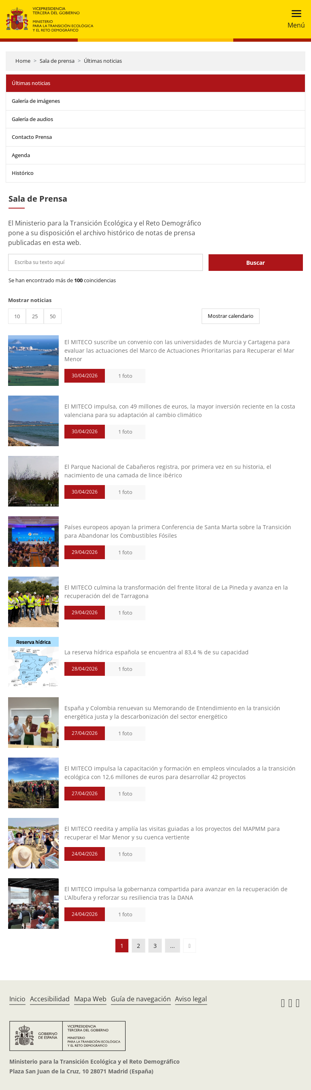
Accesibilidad (50, 998)
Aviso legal (191, 998)
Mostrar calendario (230, 315)
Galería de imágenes (36, 100)
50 (52, 316)
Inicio (17, 998)
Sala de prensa (57, 60)
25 (35, 316)
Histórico (23, 173)
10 (17, 316)
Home (22, 60)
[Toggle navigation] (293, 19)
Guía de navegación (141, 998)
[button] (189, 946)
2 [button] (138, 945)
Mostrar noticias (29, 300)
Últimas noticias (103, 60)
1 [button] (122, 945)
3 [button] (155, 945)
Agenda (21, 155)
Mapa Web (90, 998)
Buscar (255, 262)
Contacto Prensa (32, 137)
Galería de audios (32, 119)
